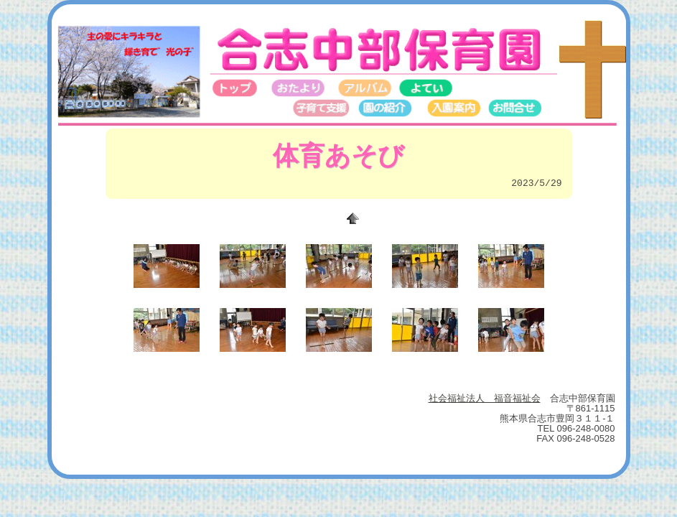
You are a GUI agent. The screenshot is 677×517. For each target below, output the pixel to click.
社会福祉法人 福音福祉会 (485, 398)
